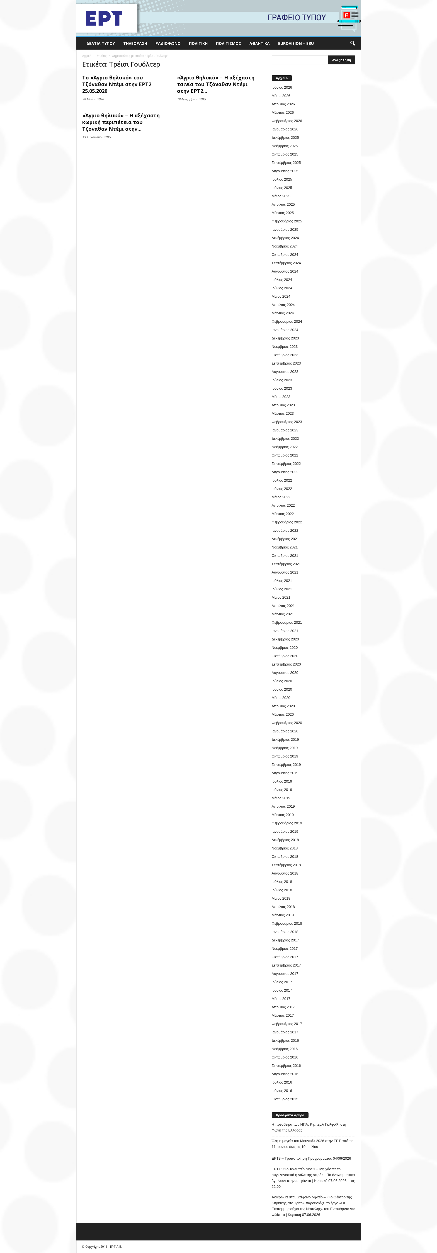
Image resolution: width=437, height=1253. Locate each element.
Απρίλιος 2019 (283, 806)
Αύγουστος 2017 (285, 974)
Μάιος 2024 (281, 296)
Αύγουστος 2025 (285, 171)
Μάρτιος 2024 (283, 313)
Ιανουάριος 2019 (285, 831)
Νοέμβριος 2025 (285, 146)
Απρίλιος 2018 (283, 907)
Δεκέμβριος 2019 (285, 739)
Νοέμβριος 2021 (285, 547)
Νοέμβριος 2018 (285, 848)
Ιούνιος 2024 (282, 288)
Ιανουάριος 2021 (285, 631)
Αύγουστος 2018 (285, 873)
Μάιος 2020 (281, 698)
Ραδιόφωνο (168, 43)
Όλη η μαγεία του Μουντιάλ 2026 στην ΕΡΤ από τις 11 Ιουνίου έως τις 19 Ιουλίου (312, 1144)
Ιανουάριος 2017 (285, 1032)
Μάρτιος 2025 (283, 213)
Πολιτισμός (228, 43)
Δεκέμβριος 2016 (285, 1040)
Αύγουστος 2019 (285, 773)
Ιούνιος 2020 (282, 689)
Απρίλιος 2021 (283, 606)
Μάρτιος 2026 (283, 112)
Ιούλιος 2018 (282, 882)
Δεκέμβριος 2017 (285, 940)
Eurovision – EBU (296, 43)
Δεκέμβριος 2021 (285, 539)
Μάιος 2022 (281, 497)
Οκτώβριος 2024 (285, 254)
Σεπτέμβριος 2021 (286, 564)
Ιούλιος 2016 (282, 1082)
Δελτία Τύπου (100, 43)
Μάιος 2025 (281, 196)
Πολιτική (198, 43)
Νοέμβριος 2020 (285, 647)
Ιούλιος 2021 (282, 581)
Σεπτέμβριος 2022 (286, 464)
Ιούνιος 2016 (282, 1091)
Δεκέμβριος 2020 (285, 639)
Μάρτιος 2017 (283, 1015)
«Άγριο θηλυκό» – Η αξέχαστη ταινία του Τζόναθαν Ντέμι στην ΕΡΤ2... (215, 84)
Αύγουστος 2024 (285, 271)
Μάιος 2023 (281, 397)
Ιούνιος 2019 (282, 790)
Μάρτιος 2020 (283, 714)
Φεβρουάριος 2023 (287, 422)
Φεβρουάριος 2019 (287, 823)
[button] (352, 43)
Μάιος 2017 (281, 999)
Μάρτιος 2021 (283, 614)
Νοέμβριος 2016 (285, 1049)
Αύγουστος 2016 (285, 1074)
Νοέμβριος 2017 (285, 948)
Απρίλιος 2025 (283, 204)
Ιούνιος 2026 (282, 87)
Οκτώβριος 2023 (285, 355)
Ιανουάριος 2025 (285, 229)
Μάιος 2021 (281, 597)
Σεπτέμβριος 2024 (286, 263)
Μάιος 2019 (281, 798)
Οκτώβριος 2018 (285, 856)
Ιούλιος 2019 (282, 781)
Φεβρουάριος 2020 (287, 723)
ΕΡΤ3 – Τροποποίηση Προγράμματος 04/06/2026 (311, 1158)
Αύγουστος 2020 (285, 673)
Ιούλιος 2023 (282, 380)
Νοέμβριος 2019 (285, 748)
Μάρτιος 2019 (283, 815)
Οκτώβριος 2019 (285, 756)
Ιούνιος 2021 (282, 589)
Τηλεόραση (135, 43)
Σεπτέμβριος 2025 (286, 163)
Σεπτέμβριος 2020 (286, 664)
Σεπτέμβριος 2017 (286, 965)
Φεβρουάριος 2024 (287, 321)
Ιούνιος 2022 (282, 489)
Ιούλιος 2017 (282, 982)
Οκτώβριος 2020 (285, 656)
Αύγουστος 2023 (285, 372)
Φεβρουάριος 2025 (287, 221)
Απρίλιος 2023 (283, 405)
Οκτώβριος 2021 (285, 555)
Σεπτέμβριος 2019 (286, 765)
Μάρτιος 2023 (283, 413)
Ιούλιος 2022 (282, 480)
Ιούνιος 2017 (282, 990)
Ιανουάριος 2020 (285, 731)
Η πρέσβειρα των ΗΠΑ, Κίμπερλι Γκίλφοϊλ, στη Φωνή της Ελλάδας (309, 1127)
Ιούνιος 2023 (282, 388)
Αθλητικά (259, 43)
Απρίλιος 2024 (283, 305)
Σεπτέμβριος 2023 (286, 363)
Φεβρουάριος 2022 (287, 522)
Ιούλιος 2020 (282, 681)
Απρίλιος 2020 (283, 706)
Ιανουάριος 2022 (285, 530)
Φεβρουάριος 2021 (287, 622)
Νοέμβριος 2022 (285, 447)
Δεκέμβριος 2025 (285, 137)
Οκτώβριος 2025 (285, 154)
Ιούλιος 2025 (282, 179)
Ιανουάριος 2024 (285, 330)
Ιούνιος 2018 (282, 890)
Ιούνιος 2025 (282, 188)
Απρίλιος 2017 (283, 1007)
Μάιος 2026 (281, 96)
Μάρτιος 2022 (283, 514)
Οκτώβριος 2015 (285, 1099)
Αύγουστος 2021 (285, 572)
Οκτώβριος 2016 (285, 1057)
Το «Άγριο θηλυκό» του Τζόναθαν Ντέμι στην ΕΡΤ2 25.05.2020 (116, 84)
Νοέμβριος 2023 (285, 346)
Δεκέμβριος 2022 (285, 438)
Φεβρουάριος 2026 (287, 121)
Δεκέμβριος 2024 (285, 238)
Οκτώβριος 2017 (285, 957)
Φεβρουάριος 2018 (287, 923)
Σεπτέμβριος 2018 (286, 865)
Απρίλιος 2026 (283, 104)
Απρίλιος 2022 (283, 505)
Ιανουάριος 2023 (285, 430)
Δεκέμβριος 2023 (285, 338)
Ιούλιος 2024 (282, 280)
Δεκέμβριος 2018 (285, 840)
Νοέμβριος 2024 (285, 246)
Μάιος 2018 (281, 898)
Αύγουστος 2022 (285, 472)
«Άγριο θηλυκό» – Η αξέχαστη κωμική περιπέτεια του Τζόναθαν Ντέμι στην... (121, 122)
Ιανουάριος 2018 (285, 932)
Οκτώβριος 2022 (285, 455)
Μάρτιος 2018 (283, 915)
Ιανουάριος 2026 (285, 129)
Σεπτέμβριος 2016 (286, 1065)
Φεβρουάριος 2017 (287, 1024)
